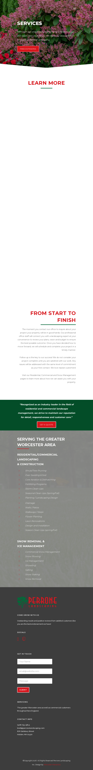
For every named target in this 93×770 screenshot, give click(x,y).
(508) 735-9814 (23, 725)
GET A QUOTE (46, 425)
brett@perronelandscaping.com (31, 728)
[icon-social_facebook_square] (18, 639)
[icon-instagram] (24, 639)
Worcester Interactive (52, 765)
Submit (23, 690)
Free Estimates (28, 49)
